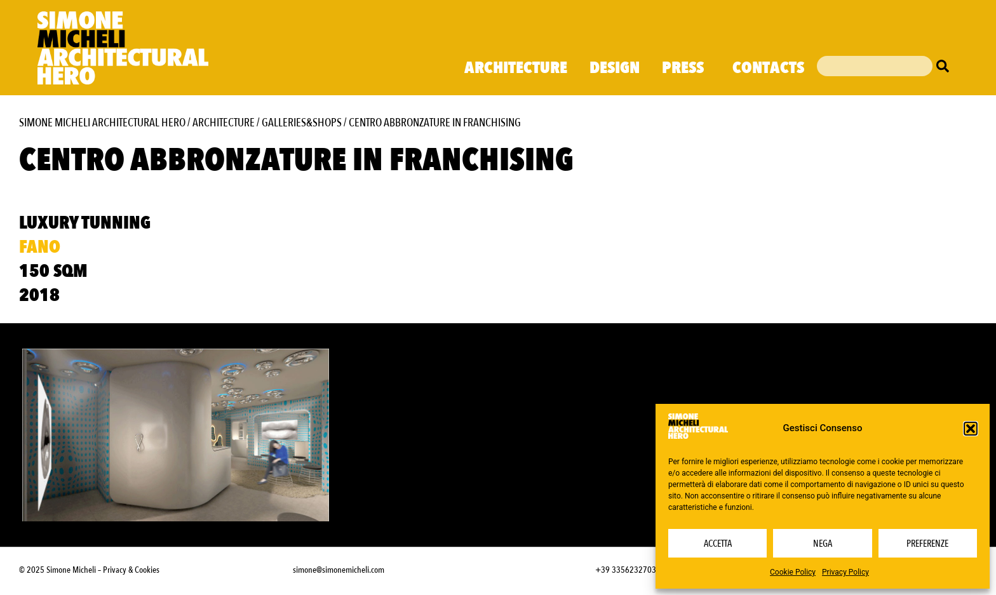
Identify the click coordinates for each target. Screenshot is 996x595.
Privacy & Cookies (131, 570)
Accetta (718, 543)
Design (614, 68)
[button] (970, 428)
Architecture (515, 68)
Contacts (768, 68)
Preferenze (927, 543)
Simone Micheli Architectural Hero (102, 123)
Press (686, 68)
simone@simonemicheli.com (338, 570)
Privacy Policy (845, 572)
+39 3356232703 (625, 570)
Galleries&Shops (302, 123)
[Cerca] (946, 66)
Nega (822, 543)
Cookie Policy (793, 572)
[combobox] (874, 66)
